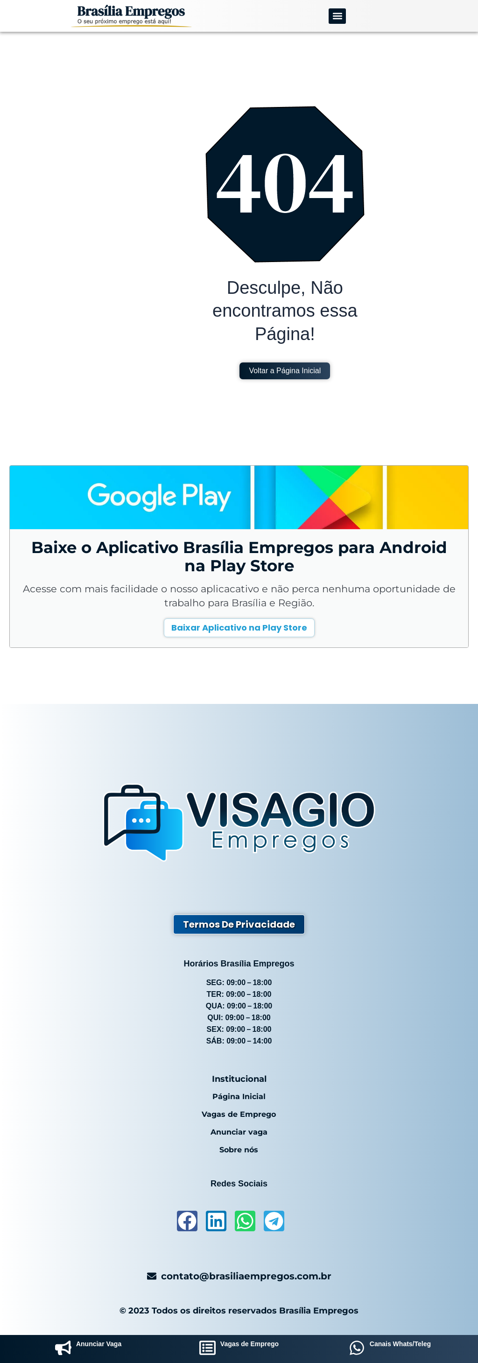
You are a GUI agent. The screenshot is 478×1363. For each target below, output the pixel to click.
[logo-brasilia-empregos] (131, 16)
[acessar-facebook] (187, 1221)
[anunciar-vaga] (63, 1349)
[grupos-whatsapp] (357, 1349)
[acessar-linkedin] (216, 1221)
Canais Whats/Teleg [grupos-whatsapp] (400, 1344)
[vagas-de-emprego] (207, 1349)
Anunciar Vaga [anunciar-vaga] (98, 1344)
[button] (337, 16)
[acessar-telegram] (274, 1221)
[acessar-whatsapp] (245, 1221)
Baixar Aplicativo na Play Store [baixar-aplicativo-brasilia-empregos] (239, 627)
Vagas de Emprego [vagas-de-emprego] (249, 1344)
